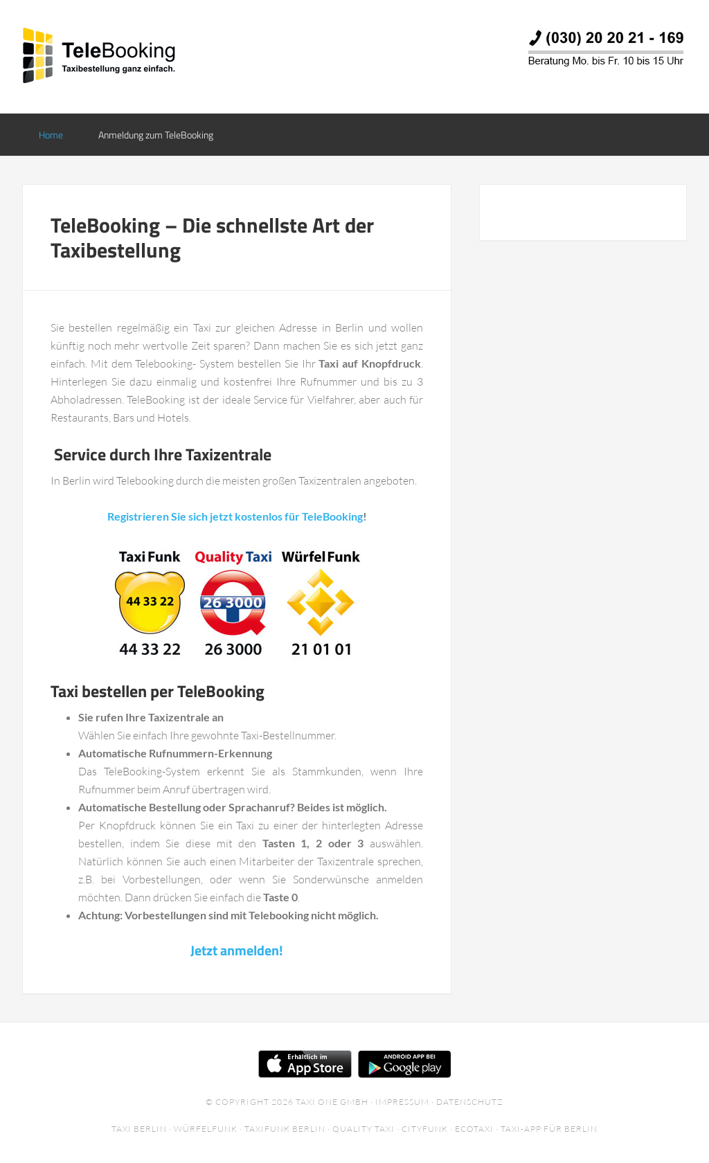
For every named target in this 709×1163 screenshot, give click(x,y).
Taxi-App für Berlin (549, 1129)
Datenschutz (469, 1102)
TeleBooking (133, 55)
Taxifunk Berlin (284, 1129)
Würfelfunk (205, 1129)
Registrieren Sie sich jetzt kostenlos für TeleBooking (235, 516)
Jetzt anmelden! (236, 950)
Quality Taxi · (367, 1129)
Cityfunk (425, 1129)
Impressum (402, 1102)
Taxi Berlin (139, 1129)
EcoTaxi (474, 1129)
